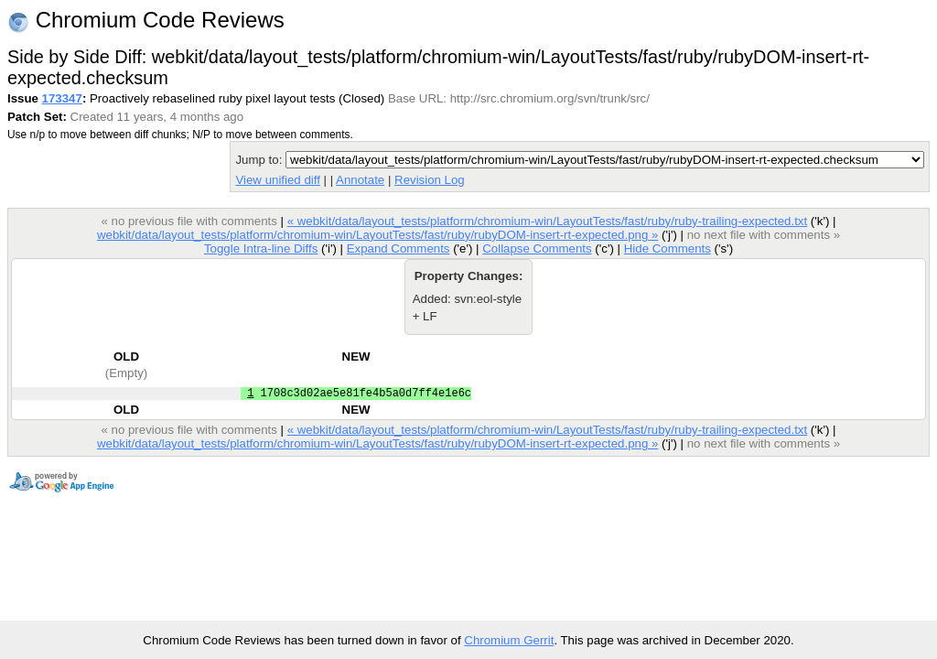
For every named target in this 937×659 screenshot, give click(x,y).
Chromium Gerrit (509, 640)
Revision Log (429, 180)
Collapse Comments (536, 248)
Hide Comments (667, 248)
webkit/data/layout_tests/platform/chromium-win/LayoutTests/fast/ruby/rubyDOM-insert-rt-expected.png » (377, 235)
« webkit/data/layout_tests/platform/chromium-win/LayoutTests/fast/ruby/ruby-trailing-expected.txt (547, 221)
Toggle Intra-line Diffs (261, 248)
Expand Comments (398, 248)
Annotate (360, 180)
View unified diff (277, 180)
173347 (62, 98)
